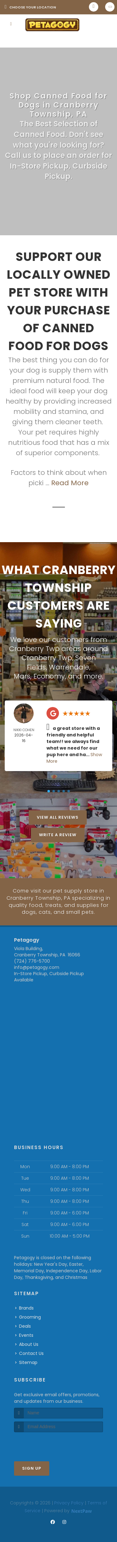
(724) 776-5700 (32, 960)
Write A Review (57, 834)
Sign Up (31, 1467)
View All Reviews (58, 816)
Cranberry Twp (47, 657)
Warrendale (69, 666)
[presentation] (47, 1442)
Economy (49, 675)
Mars (22, 675)
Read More (70, 483)
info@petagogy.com (36, 966)
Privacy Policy (69, 1501)
